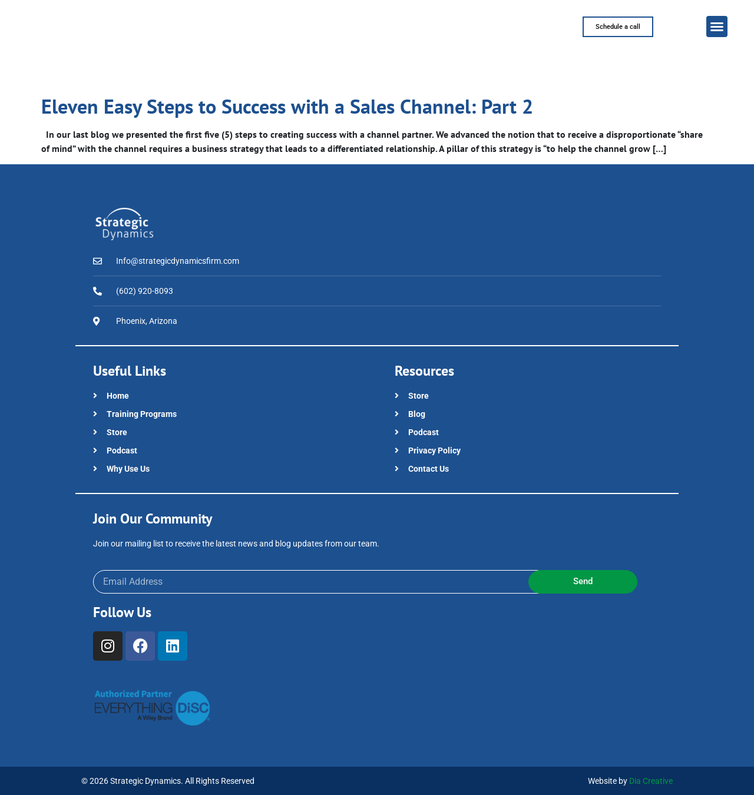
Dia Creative (651, 781)
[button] (716, 26)
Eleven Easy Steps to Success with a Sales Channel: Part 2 (287, 106)
